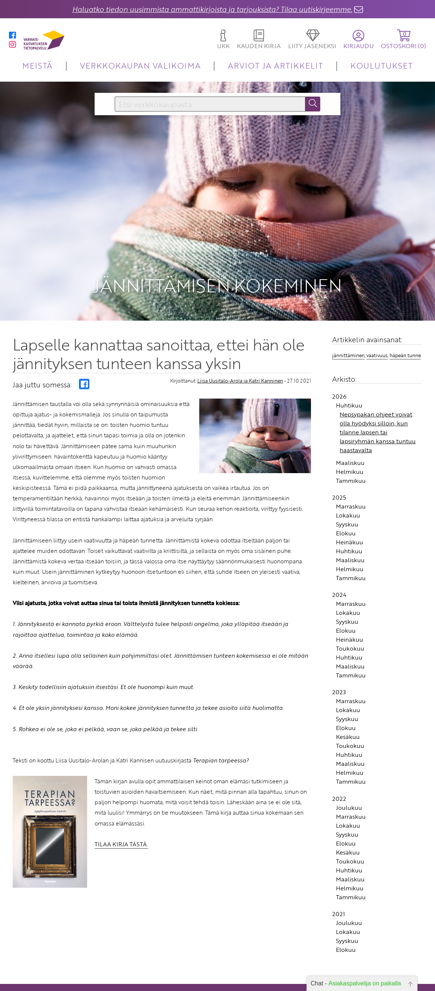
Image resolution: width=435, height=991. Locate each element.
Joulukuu (349, 781)
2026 (339, 369)
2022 (339, 772)
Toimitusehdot (171, 984)
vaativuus (377, 329)
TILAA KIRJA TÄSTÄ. (121, 818)
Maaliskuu (350, 436)
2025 (339, 470)
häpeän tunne (405, 329)
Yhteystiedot (173, 974)
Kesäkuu (348, 710)
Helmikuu (349, 445)
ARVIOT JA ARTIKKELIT (275, 65)
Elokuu (346, 506)
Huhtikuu (349, 378)
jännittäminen (348, 329)
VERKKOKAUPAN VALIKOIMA (140, 65)
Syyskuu (347, 497)
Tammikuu (351, 454)
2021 (338, 887)
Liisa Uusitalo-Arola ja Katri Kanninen (240, 354)
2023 (339, 665)
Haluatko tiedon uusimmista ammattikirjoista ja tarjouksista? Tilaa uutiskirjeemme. (212, 9)
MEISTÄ (37, 65)
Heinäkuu (349, 515)
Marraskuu (351, 479)
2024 (339, 568)
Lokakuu (348, 488)
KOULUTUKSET (381, 65)
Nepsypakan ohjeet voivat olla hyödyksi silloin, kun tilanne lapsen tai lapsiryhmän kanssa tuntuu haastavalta (378, 405)
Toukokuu (350, 622)
